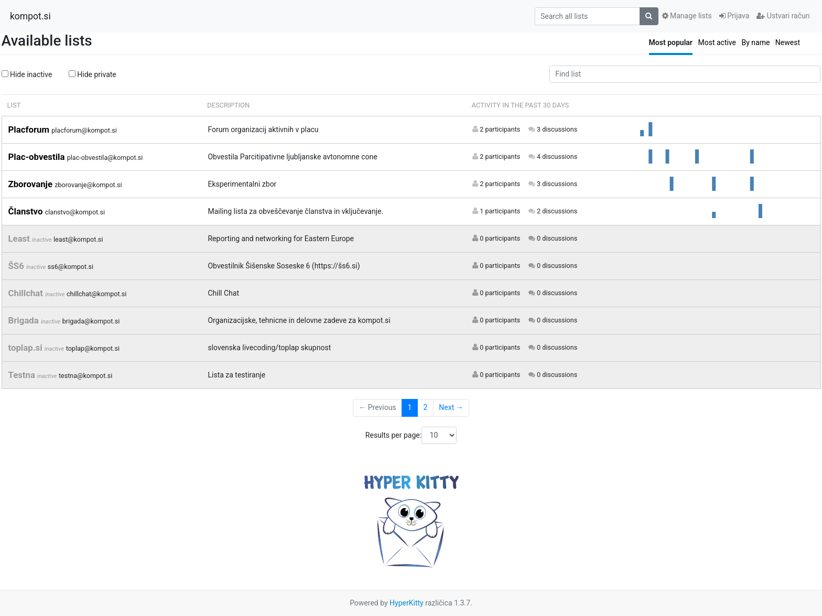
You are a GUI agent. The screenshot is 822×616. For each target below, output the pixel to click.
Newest (787, 42)
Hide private (92, 74)
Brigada (24, 320)
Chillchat (27, 293)
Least (20, 238)
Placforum (30, 129)
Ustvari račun (782, 16)
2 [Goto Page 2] (425, 407)
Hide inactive (27, 74)
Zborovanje (31, 184)
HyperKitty (407, 603)
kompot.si (30, 16)
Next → (451, 407)
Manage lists (687, 16)
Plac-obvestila (37, 157)
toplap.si (26, 347)
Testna (23, 375)
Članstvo (26, 211)
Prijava (734, 16)
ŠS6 (17, 266)
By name (755, 42)
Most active (717, 42)
